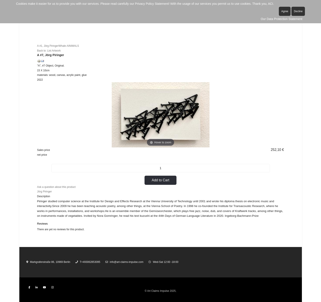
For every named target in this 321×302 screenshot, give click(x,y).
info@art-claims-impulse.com (126, 262)
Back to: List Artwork (49, 50)
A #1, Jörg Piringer (48, 45)
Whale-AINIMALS (68, 45)
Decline (298, 11)
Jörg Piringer (44, 191)
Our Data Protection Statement (281, 19)
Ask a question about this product (56, 187)
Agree (284, 11)
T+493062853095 (90, 262)
